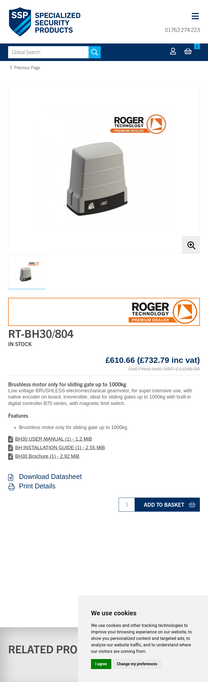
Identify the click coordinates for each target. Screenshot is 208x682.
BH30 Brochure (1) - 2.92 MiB (47, 456)
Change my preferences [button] (137, 664)
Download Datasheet (50, 476)
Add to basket (164, 504)
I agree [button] (101, 664)
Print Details (37, 486)
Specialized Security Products (44, 22)
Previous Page (27, 67)
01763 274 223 (182, 29)
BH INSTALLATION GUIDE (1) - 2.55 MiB (60, 447)
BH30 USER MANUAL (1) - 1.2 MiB (53, 439)
